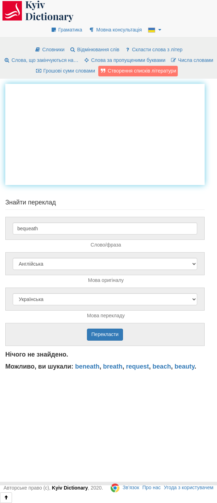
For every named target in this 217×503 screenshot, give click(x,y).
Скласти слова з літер (153, 49)
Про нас (151, 487)
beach (162, 366)
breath (113, 366)
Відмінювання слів (94, 49)
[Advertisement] (111, 133)
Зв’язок (131, 487)
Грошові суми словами (65, 71)
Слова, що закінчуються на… (41, 60)
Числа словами (191, 60)
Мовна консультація (115, 30)
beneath (87, 366)
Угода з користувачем (188, 487)
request (137, 366)
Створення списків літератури (138, 71)
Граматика (66, 30)
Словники (50, 49)
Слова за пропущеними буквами (124, 60)
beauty (185, 366)
